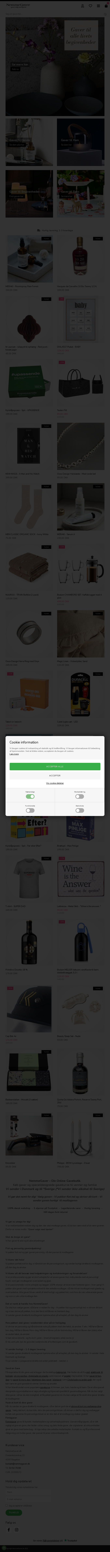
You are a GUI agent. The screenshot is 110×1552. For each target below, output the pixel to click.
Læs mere (14, 754)
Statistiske (80, 809)
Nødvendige (30, 795)
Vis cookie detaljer (55, 783)
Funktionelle (30, 809)
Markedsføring (79, 795)
